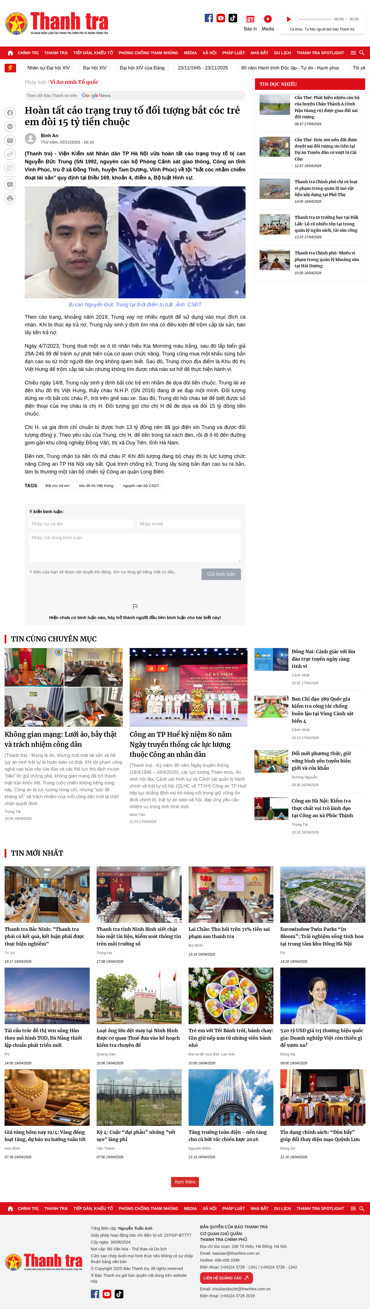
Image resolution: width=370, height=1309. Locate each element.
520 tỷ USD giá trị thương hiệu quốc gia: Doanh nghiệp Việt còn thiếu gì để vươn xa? (321, 1038)
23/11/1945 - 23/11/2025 (207, 67)
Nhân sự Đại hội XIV (53, 67)
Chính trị (28, 53)
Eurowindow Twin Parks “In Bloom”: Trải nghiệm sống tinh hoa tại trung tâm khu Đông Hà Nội (321, 936)
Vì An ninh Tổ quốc (74, 82)
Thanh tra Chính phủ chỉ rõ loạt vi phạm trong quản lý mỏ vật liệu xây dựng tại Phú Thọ (326, 188)
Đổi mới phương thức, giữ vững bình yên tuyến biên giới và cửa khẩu (321, 761)
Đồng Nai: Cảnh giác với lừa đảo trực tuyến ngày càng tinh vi (323, 659)
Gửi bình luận (221, 574)
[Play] (289, 19)
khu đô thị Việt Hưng (96, 486)
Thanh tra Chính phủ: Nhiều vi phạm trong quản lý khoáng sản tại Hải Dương (327, 259)
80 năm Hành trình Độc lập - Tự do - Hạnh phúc (295, 67)
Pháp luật (233, 53)
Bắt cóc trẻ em (57, 486)
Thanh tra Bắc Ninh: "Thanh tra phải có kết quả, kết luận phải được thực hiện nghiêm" (44, 936)
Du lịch (282, 53)
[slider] (313, 19)
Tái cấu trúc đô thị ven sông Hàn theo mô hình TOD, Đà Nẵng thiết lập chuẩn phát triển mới (43, 1038)
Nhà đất (260, 53)
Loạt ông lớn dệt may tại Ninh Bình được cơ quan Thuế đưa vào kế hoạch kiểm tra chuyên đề (138, 1038)
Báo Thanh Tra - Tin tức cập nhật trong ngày (56, 23)
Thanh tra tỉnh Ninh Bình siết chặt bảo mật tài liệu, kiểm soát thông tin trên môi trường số (139, 936)
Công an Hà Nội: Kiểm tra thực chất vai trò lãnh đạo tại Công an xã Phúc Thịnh (322, 808)
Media (190, 53)
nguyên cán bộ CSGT (141, 486)
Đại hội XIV (98, 67)
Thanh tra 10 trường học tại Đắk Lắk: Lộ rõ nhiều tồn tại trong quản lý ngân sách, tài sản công (327, 224)
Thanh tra (56, 53)
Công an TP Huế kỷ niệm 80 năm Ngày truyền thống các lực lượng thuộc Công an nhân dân (181, 744)
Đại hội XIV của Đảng (146, 67)
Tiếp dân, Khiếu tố (93, 53)
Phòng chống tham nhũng (148, 53)
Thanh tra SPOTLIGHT (320, 53)
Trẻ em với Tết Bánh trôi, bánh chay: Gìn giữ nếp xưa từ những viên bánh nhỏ (231, 1038)
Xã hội (209, 53)
